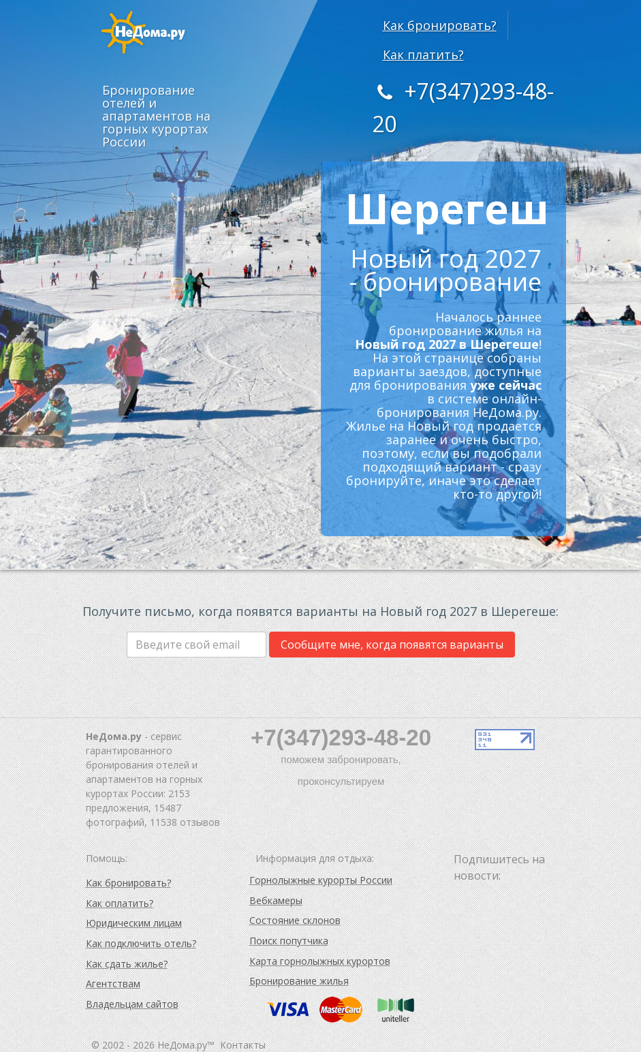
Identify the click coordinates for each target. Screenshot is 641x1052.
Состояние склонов (295, 920)
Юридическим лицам (134, 922)
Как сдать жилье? (127, 963)
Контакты (243, 1044)
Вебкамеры (275, 900)
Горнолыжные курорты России (320, 879)
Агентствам (113, 983)
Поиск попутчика (288, 940)
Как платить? (423, 54)
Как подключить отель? (141, 943)
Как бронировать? (440, 25)
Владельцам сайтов (132, 1003)
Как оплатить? (119, 903)
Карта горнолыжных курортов (319, 961)
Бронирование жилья (299, 980)
